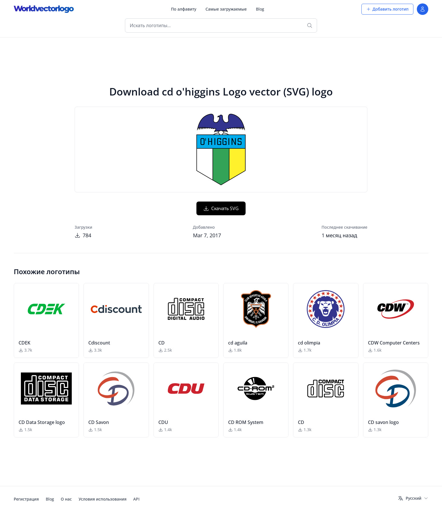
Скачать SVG (221, 208)
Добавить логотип (387, 9)
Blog (260, 9)
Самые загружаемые (226, 9)
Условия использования (102, 499)
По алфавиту (183, 9)
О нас (66, 499)
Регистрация (26, 499)
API (136, 499)
